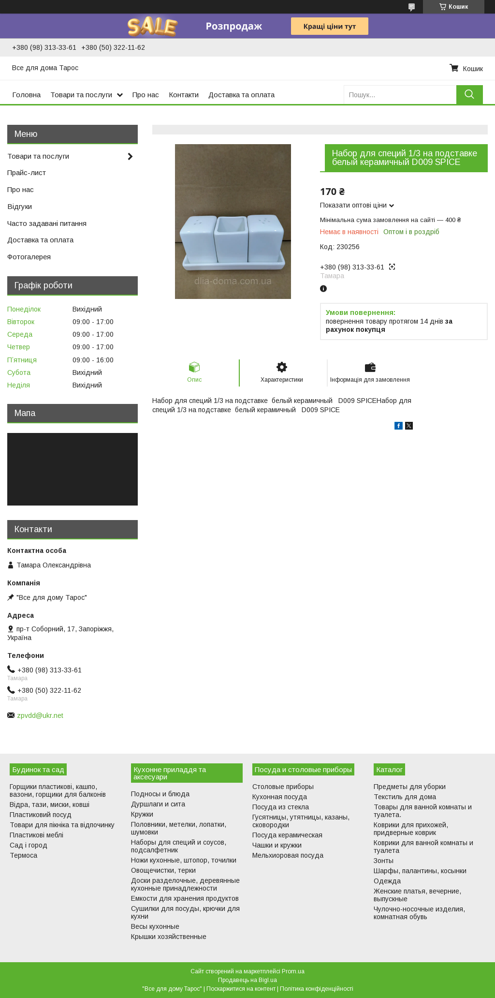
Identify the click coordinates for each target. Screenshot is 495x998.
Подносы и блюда (160, 794)
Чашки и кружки (277, 845)
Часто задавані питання (47, 223)
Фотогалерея (29, 257)
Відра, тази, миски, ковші (49, 804)
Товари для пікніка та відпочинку (62, 825)
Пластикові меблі (36, 835)
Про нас (145, 94)
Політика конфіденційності (316, 988)
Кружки (142, 814)
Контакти (184, 94)
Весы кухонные (155, 926)
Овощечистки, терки (163, 870)
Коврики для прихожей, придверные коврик (411, 828)
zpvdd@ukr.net (40, 715)
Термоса (23, 855)
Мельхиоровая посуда (287, 855)
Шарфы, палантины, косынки (420, 871)
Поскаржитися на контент (241, 988)
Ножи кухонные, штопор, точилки (183, 860)
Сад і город (28, 845)
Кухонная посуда (279, 797)
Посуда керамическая (287, 835)
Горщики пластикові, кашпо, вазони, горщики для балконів (58, 790)
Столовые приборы (283, 786)
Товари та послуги (81, 94)
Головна (26, 94)
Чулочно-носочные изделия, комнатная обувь (419, 913)
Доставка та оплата (241, 94)
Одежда (387, 881)
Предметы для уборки (410, 786)
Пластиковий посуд (41, 815)
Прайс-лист (26, 172)
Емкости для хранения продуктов (185, 898)
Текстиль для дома (405, 797)
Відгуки (19, 206)
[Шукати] (469, 94)
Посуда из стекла (280, 807)
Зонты (383, 860)
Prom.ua (293, 971)
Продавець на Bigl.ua (247, 980)
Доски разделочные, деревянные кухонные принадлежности (185, 884)
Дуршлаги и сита (158, 804)
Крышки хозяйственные (168, 936)
